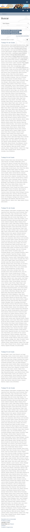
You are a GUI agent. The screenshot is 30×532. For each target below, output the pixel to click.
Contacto (3, 527)
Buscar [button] (4, 14)
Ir (27, 27)
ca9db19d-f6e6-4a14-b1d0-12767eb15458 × (10, 32)
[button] (23, 10)
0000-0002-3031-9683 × (6, 30)
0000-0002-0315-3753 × (6, 33)
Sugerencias (10, 527)
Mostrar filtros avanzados (22, 36)
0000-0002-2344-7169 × (16, 33)
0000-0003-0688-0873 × (16, 30)
